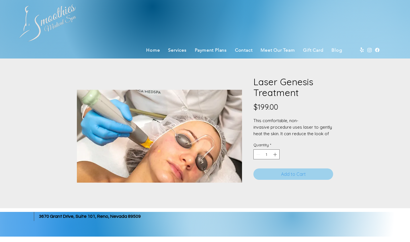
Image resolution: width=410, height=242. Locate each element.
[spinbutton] (266, 154)
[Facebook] (377, 50)
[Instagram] (369, 50)
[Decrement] (257, 154)
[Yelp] (362, 50)
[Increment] (275, 154)
